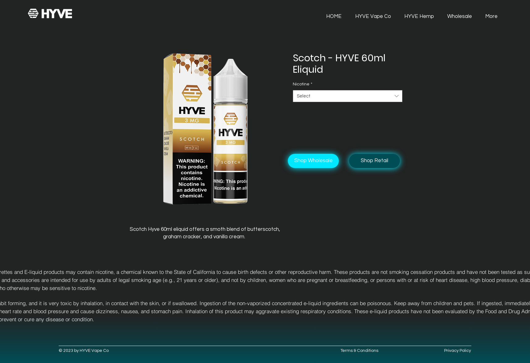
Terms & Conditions (359, 350)
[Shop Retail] (374, 161)
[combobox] (347, 96)
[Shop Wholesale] (313, 161)
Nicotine (302, 84)
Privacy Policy (457, 350)
